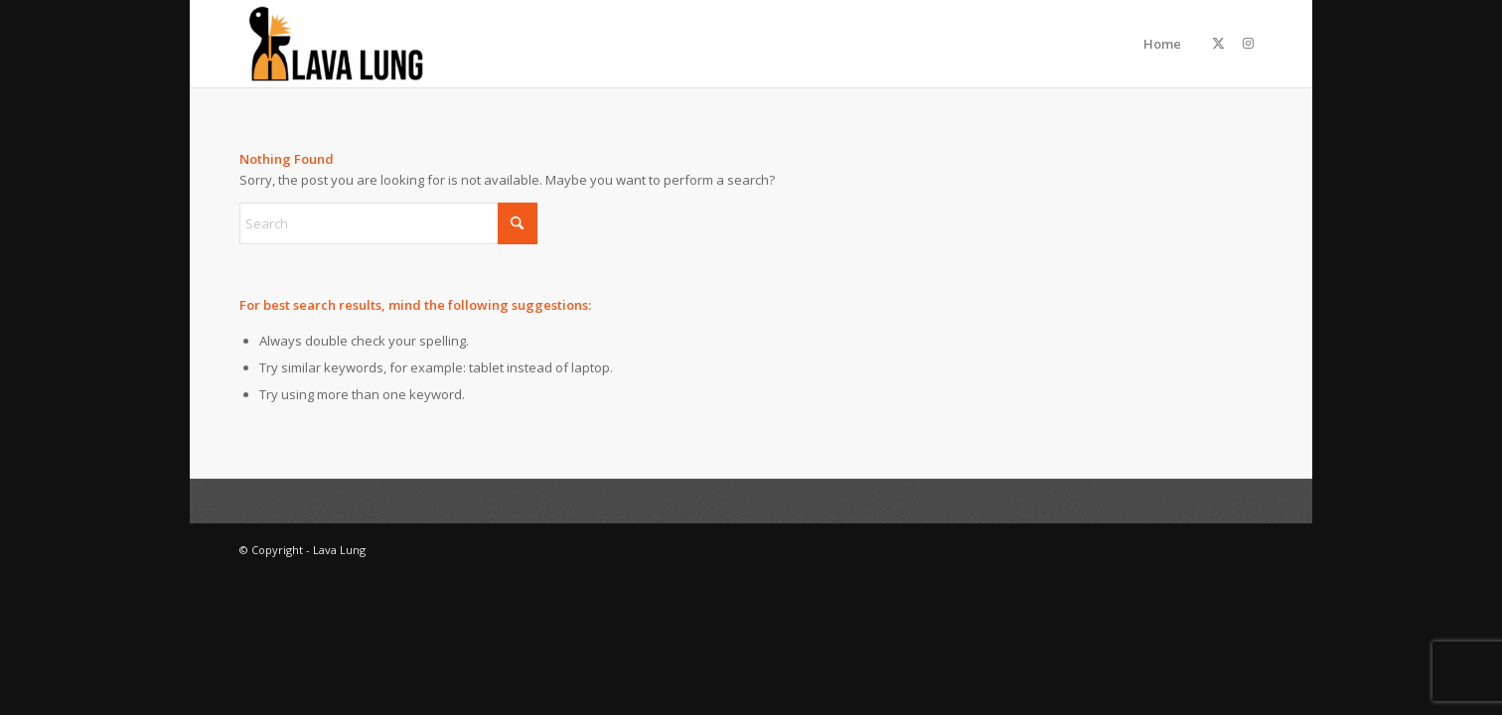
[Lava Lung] (334, 43)
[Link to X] (1218, 43)
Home (1162, 44)
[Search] (388, 223)
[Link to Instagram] (1248, 43)
